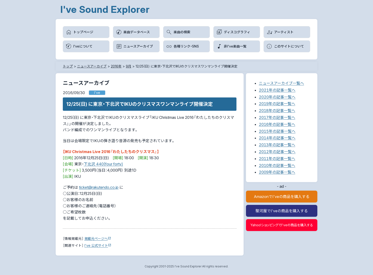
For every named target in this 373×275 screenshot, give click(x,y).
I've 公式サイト (96, 245)
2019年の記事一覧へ (277, 103)
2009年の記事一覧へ (277, 172)
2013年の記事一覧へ (277, 144)
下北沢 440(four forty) (103, 164)
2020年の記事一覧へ (277, 97)
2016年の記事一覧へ (277, 124)
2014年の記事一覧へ (277, 137)
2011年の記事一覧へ (277, 158)
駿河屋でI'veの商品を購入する (281, 210)
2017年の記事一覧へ (277, 117)
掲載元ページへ (96, 238)
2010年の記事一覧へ (277, 165)
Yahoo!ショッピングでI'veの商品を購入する (281, 225)
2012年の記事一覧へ (277, 151)
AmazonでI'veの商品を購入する (281, 196)
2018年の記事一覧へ (277, 110)
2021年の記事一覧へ (277, 90)
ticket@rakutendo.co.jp (98, 187)
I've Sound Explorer (105, 9)
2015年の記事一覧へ (277, 131)
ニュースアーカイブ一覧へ (281, 83)
